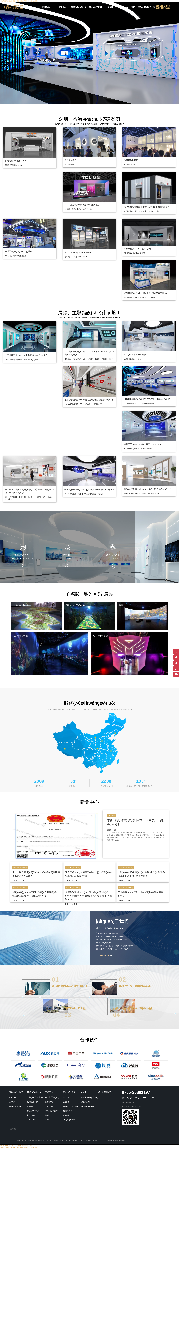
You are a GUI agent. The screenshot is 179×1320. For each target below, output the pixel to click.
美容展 (47, 1115)
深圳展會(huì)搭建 (51, 1111)
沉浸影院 (66, 1115)
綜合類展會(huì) (52, 1097)
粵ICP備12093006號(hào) (90, 1140)
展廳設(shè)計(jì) (78, 7)
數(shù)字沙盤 (69, 1097)
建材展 (47, 1120)
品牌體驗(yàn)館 (32, 1102)
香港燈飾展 (49, 1106)
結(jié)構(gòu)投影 (69, 1120)
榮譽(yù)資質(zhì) (15, 1106)
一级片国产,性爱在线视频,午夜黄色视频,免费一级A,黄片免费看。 (19, 1)
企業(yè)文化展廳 (35, 1097)
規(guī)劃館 (31, 1115)
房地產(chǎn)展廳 (33, 1111)
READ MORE (104, 955)
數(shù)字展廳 (95, 7)
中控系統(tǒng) (68, 1111)
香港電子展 (49, 1102)
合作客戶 (12, 1102)
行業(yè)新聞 (85, 1102)
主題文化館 (31, 1120)
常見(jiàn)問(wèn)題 (87, 1106)
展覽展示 (62, 7)
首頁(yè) (46, 7)
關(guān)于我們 (128, 7)
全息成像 (66, 1102)
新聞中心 (112, 7)
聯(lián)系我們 (144, 7)
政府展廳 (30, 1106)
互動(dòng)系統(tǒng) (70, 1106)
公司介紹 (13, 1097)
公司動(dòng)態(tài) (89, 1097)
